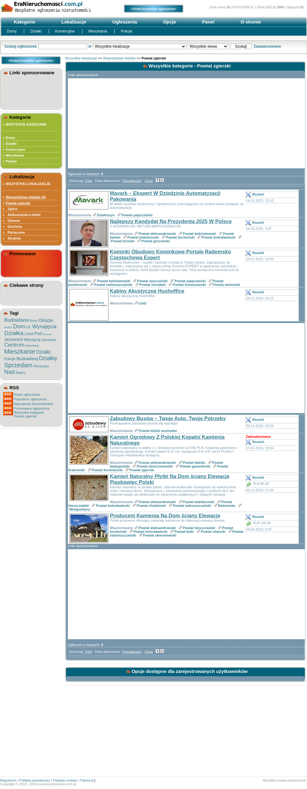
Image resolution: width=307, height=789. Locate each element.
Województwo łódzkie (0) (26, 197)
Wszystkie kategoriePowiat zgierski (29, 414)
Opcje (169, 21)
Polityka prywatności (34, 780)
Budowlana (16, 320)
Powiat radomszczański (113, 285)
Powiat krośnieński (107, 470)
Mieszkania (98, 31)
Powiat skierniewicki (159, 535)
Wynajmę (32, 339)
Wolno (8, 327)
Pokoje (126, 31)
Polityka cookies (65, 780)
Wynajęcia (44, 327)
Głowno (13, 220)
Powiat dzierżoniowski (155, 466)
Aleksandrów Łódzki (23, 215)
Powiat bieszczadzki (199, 528)
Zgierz (12, 209)
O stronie (250, 21)
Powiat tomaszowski (189, 285)
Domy (12, 31)
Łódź (142, 303)
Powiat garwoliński (195, 466)
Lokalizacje (73, 21)
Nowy (33, 320)
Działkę (48, 358)
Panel (207, 21)
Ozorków (14, 226)
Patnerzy (87, 780)
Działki (36, 31)
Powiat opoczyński (152, 281)
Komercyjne (65, 31)
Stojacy (20, 372)
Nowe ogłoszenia (27, 394)
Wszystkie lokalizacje (81, 58)
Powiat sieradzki (152, 285)
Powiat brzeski (122, 241)
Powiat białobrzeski (143, 237)
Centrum (14, 345)
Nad (9, 372)
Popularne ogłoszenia (30, 399)
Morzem (47, 334)
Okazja (45, 320)
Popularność (132, 181)
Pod (38, 333)
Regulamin (8, 780)
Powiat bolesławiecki (218, 237)
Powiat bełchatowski (199, 233)
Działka (14, 333)
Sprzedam (18, 365)
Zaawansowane (267, 46)
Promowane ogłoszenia (31, 408)
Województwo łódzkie (119, 58)
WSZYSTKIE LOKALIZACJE (28, 184)
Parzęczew (15, 232)
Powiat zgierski (141, 470)
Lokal (28, 334)
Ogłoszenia (124, 21)
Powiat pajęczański (136, 215)
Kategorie (24, 21)
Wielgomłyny (79, 509)
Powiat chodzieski (151, 505)
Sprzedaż (49, 340)
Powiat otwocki (213, 531)
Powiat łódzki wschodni (157, 431)
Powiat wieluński (226, 285)
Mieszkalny (32, 345)
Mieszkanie (19, 351)
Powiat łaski (184, 531)
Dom (19, 326)
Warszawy (41, 366)
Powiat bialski (194, 462)
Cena (149, 181)
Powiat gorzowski (155, 241)
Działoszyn (106, 215)
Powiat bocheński (180, 237)
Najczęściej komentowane (33, 404)
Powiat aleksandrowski (157, 233)
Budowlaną (27, 358)
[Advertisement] (32, 91)
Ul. (28, 327)
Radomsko (226, 505)
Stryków (13, 238)
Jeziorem (13, 339)
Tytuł (88, 181)
